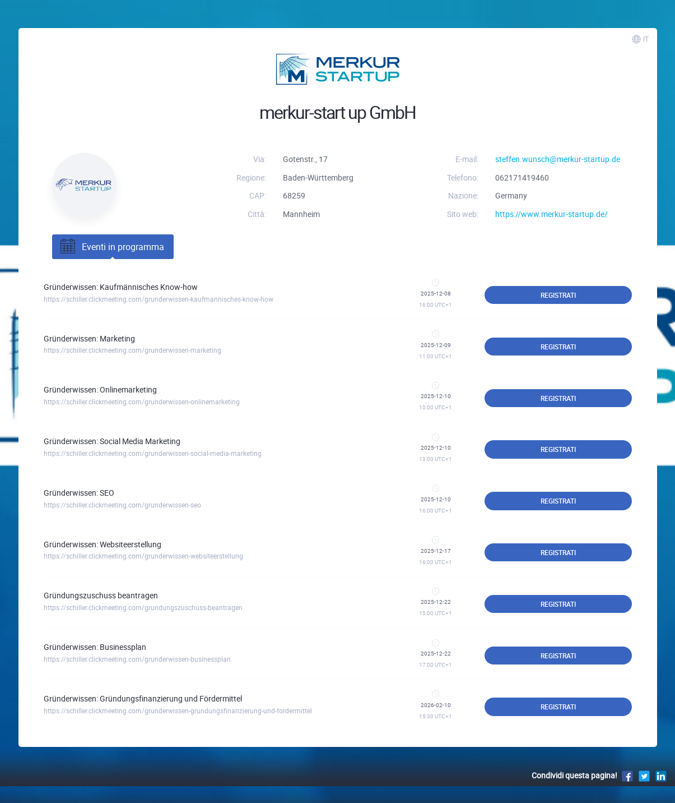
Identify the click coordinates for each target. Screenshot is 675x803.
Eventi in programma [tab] (111, 246)
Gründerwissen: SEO (79, 492)
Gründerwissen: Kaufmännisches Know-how (121, 286)
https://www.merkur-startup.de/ (551, 214)
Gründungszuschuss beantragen (101, 595)
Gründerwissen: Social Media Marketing (112, 441)
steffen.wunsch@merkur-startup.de (557, 159)
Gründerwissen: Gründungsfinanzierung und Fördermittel (143, 698)
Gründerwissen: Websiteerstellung (102, 544)
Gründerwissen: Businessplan (95, 647)
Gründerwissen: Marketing (89, 338)
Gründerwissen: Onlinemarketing (100, 389)
